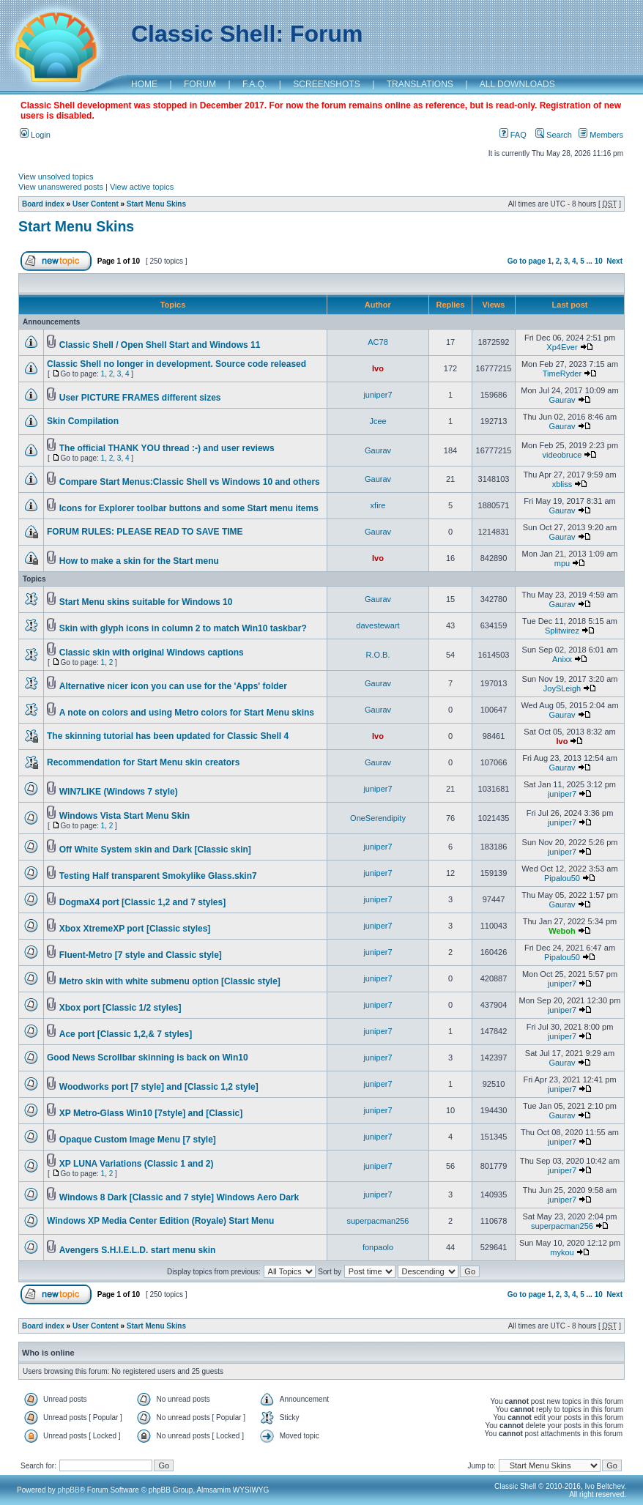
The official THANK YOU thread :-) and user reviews (167, 448)
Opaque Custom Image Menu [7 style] (137, 1139)
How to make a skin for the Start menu (139, 561)
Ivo (378, 368)
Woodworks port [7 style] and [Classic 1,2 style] (159, 1087)
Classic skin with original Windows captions (151, 652)
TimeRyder (562, 373)
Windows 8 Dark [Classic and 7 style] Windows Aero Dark (179, 1197)
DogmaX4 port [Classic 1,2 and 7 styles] (142, 902)
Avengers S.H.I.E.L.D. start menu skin (137, 1250)
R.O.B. (377, 654)
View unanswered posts (60, 186)
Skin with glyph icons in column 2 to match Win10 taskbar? (183, 628)
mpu (562, 563)
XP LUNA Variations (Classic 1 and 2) (136, 1164)
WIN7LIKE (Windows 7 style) (118, 792)
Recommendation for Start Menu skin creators (143, 762)
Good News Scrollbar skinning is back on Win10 (147, 1057)
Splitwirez (562, 630)
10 (599, 261)
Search (553, 134)
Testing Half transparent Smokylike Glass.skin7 (158, 876)
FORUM (200, 84)
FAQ (513, 134)
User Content (96, 204)
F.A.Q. (254, 84)
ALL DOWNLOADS (517, 84)
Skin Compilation (83, 421)
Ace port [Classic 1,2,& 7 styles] (125, 1034)
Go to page (527, 261)
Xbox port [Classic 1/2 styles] (120, 1008)
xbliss (562, 484)
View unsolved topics (56, 176)
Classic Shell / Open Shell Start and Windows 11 (160, 345)
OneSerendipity (378, 818)
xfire (378, 505)
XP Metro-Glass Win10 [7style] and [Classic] (150, 1113)
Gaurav (562, 399)
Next (614, 261)
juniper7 (377, 394)
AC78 (378, 342)
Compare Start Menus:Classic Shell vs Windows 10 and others (189, 482)
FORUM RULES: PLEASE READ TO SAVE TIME (145, 532)
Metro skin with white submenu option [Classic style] (169, 981)
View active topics (142, 186)
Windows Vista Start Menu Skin (124, 816)
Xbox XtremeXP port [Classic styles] (135, 929)
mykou (561, 1252)
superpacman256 (377, 1220)
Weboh (562, 930)
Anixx (562, 659)
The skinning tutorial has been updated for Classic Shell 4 (168, 736)
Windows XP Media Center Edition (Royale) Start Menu (160, 1221)
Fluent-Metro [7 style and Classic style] (140, 955)
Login (35, 134)
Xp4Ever (561, 347)
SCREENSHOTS (326, 84)
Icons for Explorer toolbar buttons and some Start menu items (189, 508)
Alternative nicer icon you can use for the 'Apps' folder (173, 686)
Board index (43, 204)
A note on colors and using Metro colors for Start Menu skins (186, 712)
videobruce (562, 454)
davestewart (377, 625)
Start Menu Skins (156, 204)
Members (601, 134)
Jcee (377, 421)
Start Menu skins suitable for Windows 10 (146, 602)
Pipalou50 (562, 878)
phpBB (69, 1490)
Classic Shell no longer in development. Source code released (176, 364)
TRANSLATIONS (420, 84)
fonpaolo (378, 1247)
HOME (144, 84)
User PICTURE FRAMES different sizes (140, 398)
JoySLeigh (562, 688)
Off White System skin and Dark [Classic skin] (155, 849)
